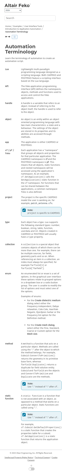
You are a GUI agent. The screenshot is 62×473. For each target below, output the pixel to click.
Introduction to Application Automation (23, 29)
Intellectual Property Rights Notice (19, 457)
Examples (17, 26)
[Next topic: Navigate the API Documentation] (9, 37)
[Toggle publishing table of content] (14, 37)
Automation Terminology (16, 31)
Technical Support (42, 457)
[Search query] (30, 18)
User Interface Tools (33, 26)
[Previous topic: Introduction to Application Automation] (6, 37)
